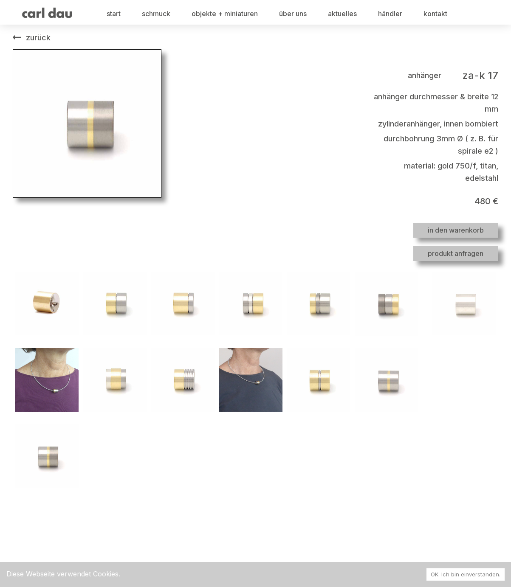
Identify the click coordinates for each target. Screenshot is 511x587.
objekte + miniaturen (225, 13)
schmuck (156, 13)
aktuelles (342, 13)
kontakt (435, 13)
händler (390, 13)
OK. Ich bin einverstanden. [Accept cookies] (465, 574)
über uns (293, 13)
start (114, 13)
